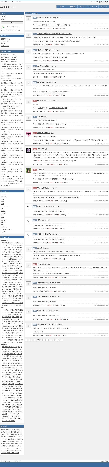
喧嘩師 (18, 393)
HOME (2, 1)
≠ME (7, 284)
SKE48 (19, 259)
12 (65, 28)
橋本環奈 (16, 372)
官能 (2, 225)
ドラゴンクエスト (6, 453)
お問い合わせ (5, 46)
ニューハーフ (10, 361)
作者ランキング (5, 41)
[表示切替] (35, 13)
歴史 (2, 201)
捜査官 (11, 370)
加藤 (21, 379)
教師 (7, 381)
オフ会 (19, 335)
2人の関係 (40, 248)
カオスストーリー (9, 1)
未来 (10, 310)
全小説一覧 (18, 1)
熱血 (9, 252)
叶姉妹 (10, 432)
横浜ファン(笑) (8, 257)
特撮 (17, 386)
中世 (8, 312)
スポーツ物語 (9, 446)
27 (68, 182)
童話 (2, 218)
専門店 (15, 328)
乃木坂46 (15, 257)
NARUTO (15, 284)
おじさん (16, 414)
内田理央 (11, 400)
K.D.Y (55, 188)
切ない (57, 179)
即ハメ (4, 287)
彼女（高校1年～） (7, 372)
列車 (7, 337)
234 (68, 144)
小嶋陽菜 (16, 361)
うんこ (11, 277)
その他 (3, 232)
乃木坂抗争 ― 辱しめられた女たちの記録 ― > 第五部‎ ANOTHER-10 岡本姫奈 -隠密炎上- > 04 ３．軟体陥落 (12, 92)
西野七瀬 (15, 395)
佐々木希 (10, 398)
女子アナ (10, 296)
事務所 (15, 321)
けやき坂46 (8, 368)
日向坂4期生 (5, 416)
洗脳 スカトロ (12, 254)
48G (20, 273)
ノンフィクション (6, 229)
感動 (18, 245)
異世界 (17, 310)
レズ (19, 257)
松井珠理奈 (9, 365)
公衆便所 (10, 326)
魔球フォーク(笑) (17, 437)
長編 (15, 434)
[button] (12, 27)
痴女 (3, 273)
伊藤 (14, 363)
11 (65, 44)
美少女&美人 (10, 402)
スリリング (13, 247)
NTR (14, 264)
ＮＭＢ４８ (11, 261)
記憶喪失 (14, 287)
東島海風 (43, 117)
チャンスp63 (56, 50)
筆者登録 (72, 7)
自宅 (6, 324)
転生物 (7, 277)
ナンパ (6, 282)
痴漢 (20, 298)
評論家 (14, 432)
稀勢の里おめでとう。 (12, 356)
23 (65, 335)
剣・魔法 (12, 250)
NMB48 (6, 354)
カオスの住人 (16, 368)
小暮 (6, 363)
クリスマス (8, 280)
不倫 (13, 303)
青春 (20, 270)
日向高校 (4, 64)
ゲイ (6, 261)
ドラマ (6, 298)
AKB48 (3, 195)
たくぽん (59, 17)
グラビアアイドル (10, 266)
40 (56, 340)
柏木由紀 (10, 363)
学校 (10, 312)
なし (21, 305)
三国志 (17, 453)
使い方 (62, 7)
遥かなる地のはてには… (45, 100)
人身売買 (13, 301)
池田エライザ (10, 409)
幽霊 (5, 342)
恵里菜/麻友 (11, 384)
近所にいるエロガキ (43, 310)
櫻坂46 (18, 275)
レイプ (20, 284)
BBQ (48, 264)
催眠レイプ (15, 291)
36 (44, 340)
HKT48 (17, 261)
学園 (2, 215)
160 (67, 277)
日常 (18, 319)
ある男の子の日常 (43, 66)
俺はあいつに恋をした (44, 50)
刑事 (16, 347)
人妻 (12, 294)
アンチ (5, 398)
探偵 (19, 347)
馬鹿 (20, 296)
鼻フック (15, 277)
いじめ (19, 287)
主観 (14, 282)
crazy (10, 264)
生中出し (8, 287)
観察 (17, 264)
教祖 (5, 402)
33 (35, 340)
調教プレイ (5, 291)
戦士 (6, 349)
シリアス (13, 243)
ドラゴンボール (17, 450)
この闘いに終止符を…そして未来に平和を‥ (51, 34)
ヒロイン (15, 333)
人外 (10, 303)
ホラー (3, 211)
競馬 (18, 305)
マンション (17, 324)
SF (2, 208)
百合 (7, 270)
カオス (8, 243)
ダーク (19, 247)
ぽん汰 (46, 248)
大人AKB (10, 395)
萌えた (3, 222)
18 (66, 201)
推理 (2, 204)
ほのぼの (18, 243)
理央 (17, 398)
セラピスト (5, 377)
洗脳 (17, 254)
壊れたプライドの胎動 (7, 73)
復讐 (11, 284)
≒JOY (3, 294)
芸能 (14, 252)
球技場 (13, 331)
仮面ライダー (14, 314)
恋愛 (2, 199)
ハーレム (17, 303)
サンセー (59, 324)
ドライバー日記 (5, 439)
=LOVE (4, 284)
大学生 (19, 321)
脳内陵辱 (15, 296)
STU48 (7, 370)
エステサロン (15, 317)
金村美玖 (7, 386)
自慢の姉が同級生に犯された (46, 282)
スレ (6, 296)
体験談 (18, 252)
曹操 (13, 453)
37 (47, 340)
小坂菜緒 (17, 384)
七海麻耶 (11, 379)
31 (29, 340)
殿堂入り (17, 439)
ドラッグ (18, 301)
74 (69, 164)
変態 (5, 264)
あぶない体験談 (13, 441)
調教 (5, 301)
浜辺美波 (18, 407)
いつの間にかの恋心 (43, 133)
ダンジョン (12, 337)
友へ (38, 117)
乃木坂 (4, 381)
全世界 (8, 393)
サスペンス (7, 247)
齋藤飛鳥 (10, 388)
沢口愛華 (17, 418)
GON (3, 374)
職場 (18, 328)
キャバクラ (18, 331)
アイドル (3, 197)
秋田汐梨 (16, 409)
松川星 (7, 412)
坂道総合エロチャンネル (8, 55)
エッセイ (4, 220)
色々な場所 (5, 328)
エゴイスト (40, 149)
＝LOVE (10, 414)
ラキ (52, 133)
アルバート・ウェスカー (13, 448)
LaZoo (3, 43)
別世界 (18, 340)
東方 (21, 402)
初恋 (15, 245)
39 (53, 340)
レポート (4, 227)
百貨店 (11, 321)
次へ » (60, 340)
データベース (93, 7)
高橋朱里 (15, 365)
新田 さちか (12, 412)
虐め (19, 291)
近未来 (15, 319)
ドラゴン (7, 351)
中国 (14, 340)
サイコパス (11, 298)
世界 (7, 321)
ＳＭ (8, 264)
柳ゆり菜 (15, 388)
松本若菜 (13, 386)
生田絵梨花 (12, 407)
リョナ (11, 289)
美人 (14, 398)
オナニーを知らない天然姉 (45, 296)
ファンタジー (5, 206)
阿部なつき (19, 412)
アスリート (19, 363)
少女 (13, 347)
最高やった (40, 220)
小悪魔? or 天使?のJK (44, 206)
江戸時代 (14, 312)
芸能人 (4, 365)
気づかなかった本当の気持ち (46, 324)
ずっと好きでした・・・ (45, 188)
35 (41, 340)
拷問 (13, 270)
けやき (6, 437)
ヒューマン (12, 275)
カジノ (8, 301)
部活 (10, 335)
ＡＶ (12, 324)
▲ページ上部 (104, 461)
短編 (6, 273)
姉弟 (10, 291)
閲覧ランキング (5, 39)
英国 (19, 312)
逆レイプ (16, 294)
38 (50, 340)
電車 (7, 333)
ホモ (8, 314)
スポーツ (4, 252)
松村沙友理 (5, 407)
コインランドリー (12, 342)
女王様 (16, 298)
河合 (18, 379)
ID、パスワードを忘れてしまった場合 (11, 30)
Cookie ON (95, 2)
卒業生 (17, 270)
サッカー (10, 273)
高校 (6, 326)
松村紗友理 (18, 405)
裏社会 (8, 331)
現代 (7, 310)
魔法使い (9, 319)
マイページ (83, 7)
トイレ (7, 275)
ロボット (15, 349)
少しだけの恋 (41, 264)
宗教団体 (16, 402)
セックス (4, 254)
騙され (7, 303)
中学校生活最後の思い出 (45, 234)
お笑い (12, 245)
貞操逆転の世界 (17, 289)
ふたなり (15, 273)
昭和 (5, 312)
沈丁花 (39, 169)
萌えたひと (56, 206)
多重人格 (18, 282)
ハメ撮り (10, 282)
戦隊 (5, 331)
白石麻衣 (13, 393)
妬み (8, 268)
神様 (10, 381)
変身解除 (6, 305)
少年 (10, 347)
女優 (19, 268)
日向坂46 (12, 268)
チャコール (52, 66)
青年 (16, 374)
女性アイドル (11, 405)
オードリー (12, 391)
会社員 (21, 326)
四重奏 (54, 82)
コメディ (3, 213)
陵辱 (2, 430)
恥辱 (10, 270)
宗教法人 (14, 335)
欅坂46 (4, 356)
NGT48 (18, 358)
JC (13, 414)
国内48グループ (16, 280)
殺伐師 (6, 395)
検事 (19, 365)
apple (5, 319)
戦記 (16, 268)
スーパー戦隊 (13, 305)
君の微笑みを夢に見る (44, 82)
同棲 (9, 324)
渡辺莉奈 (12, 416)
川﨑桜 (17, 416)
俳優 (18, 381)
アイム (13, 421)
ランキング (104, 7)
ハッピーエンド (68, 140)
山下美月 (17, 400)
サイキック (19, 250)
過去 (13, 310)
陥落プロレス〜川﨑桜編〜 (9, 59)
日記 (5, 268)
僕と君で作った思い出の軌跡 (46, 17)
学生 (7, 347)
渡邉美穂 (4, 405)
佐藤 (15, 379)
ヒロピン (6, 335)
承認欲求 (8, 294)
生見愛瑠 (4, 414)
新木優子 (6, 400)
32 (32, 340)
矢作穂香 (7, 374)
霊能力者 (8, 317)
